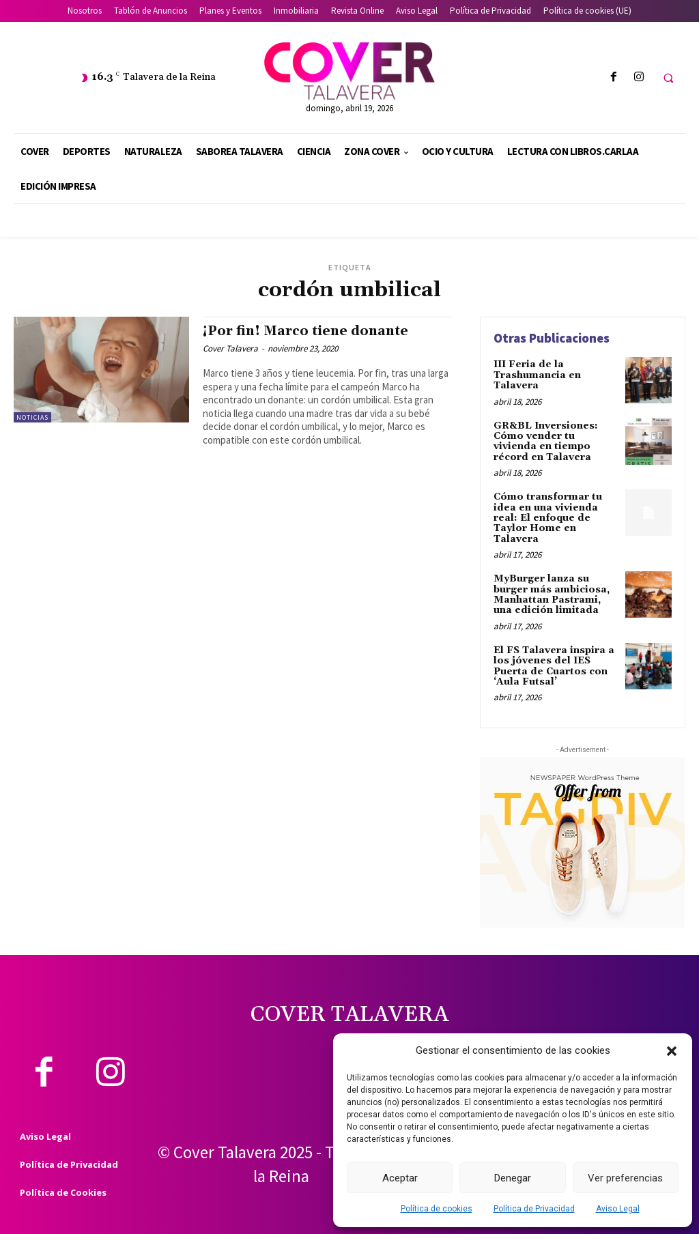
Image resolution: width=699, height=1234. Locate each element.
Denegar (512, 1178)
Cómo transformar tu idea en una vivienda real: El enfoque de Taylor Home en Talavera (548, 518)
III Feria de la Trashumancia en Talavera (537, 375)
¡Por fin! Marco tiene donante (305, 331)
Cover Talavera (230, 348)
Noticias (32, 417)
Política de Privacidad (534, 1209)
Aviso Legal (618, 1209)
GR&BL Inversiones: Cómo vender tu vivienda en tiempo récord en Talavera (546, 441)
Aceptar (400, 1178)
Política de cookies (436, 1209)
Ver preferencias (625, 1178)
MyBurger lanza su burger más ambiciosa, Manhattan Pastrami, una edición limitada (552, 594)
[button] (672, 1051)
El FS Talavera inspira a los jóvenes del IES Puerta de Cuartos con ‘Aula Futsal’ (554, 666)
